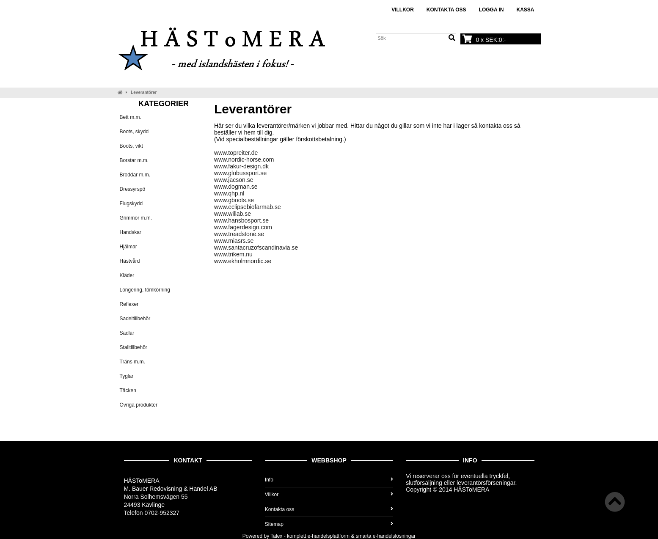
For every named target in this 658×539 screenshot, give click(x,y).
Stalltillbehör (133, 347)
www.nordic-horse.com (244, 159)
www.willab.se (232, 213)
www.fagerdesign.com (243, 227)
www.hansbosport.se (241, 220)
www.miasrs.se (233, 240)
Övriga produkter (138, 405)
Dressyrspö (133, 189)
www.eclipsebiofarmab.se (247, 207)
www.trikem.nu (233, 254)
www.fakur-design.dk (241, 166)
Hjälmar (128, 247)
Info (329, 480)
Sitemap (329, 524)
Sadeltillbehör (135, 319)
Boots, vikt (131, 146)
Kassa (525, 10)
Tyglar (127, 376)
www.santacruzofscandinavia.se (256, 247)
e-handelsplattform (329, 536)
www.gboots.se (234, 200)
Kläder (127, 275)
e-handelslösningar (394, 536)
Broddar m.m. (135, 175)
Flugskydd (131, 203)
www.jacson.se (233, 179)
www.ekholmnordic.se (242, 261)
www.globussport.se (240, 173)
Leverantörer (144, 92)
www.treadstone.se (239, 234)
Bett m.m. (130, 117)
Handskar (130, 232)
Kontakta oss (446, 10)
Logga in (491, 10)
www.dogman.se (236, 186)
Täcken (128, 390)
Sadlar (127, 333)
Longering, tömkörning (145, 290)
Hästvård (130, 261)
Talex (276, 536)
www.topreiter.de (236, 152)
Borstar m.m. (134, 160)
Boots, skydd (134, 132)
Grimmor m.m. (136, 218)
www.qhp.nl (229, 193)
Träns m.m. (132, 362)
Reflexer (129, 304)
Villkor (402, 10)
